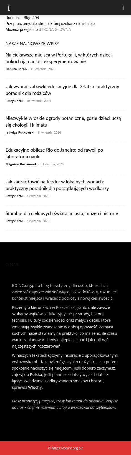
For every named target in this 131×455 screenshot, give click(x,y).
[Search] (123, 7)
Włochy (35, 387)
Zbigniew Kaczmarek (21, 164)
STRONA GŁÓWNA (55, 29)
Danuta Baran (16, 69)
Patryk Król (14, 101)
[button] (9, 7)
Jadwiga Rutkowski (20, 132)
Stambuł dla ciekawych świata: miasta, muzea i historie (62, 213)
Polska (36, 374)
